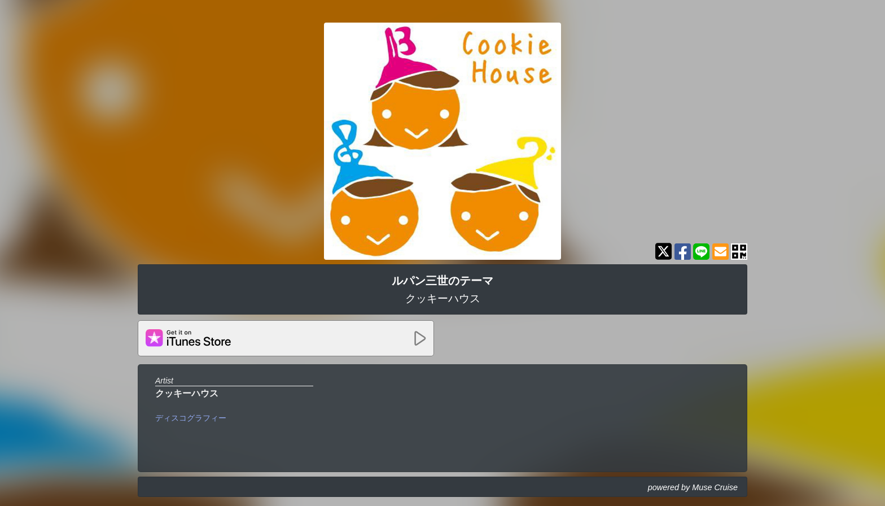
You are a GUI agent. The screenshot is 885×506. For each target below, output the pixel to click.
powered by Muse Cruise (693, 487)
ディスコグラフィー (190, 417)
